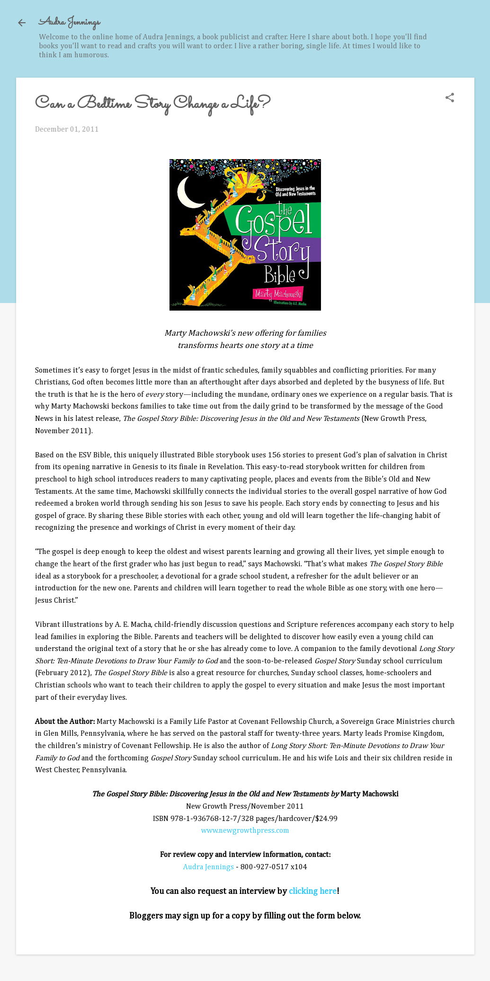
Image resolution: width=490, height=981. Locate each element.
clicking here (313, 891)
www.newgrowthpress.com (245, 831)
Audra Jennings (69, 22)
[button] (449, 99)
